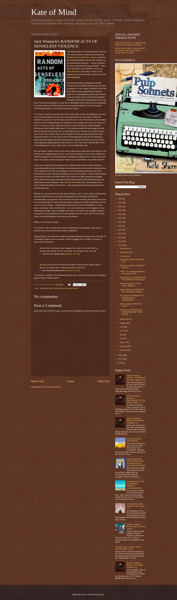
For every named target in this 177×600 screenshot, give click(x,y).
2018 (120, 226)
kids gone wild (72, 288)
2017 (120, 230)
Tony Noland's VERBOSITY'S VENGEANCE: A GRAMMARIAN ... (131, 298)
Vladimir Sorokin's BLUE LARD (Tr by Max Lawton (136, 526)
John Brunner (69, 182)
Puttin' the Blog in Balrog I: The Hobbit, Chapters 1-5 (135, 565)
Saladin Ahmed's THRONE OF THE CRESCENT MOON (132, 291)
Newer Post (37, 381)
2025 (120, 203)
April (122, 338)
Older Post (103, 381)
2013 (120, 245)
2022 (120, 214)
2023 (120, 210)
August (123, 323)
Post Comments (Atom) (51, 387)
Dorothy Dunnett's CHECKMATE (134, 440)
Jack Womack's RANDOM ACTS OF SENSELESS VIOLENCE (133, 278)
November (124, 252)
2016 (120, 234)
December (124, 248)
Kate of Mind (53, 12)
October (123, 256)
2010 (120, 363)
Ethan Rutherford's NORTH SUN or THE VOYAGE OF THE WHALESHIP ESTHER (136, 462)
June (122, 331)
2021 (120, 218)
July (122, 327)
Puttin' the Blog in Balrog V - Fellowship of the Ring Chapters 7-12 (136, 378)
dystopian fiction (46, 288)
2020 (120, 222)
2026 (120, 199)
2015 (120, 237)
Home (70, 381)
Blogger (101, 594)
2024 (120, 207)
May (122, 335)
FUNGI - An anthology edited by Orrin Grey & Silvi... (132, 272)
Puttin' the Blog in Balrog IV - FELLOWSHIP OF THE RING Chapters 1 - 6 (136, 399)
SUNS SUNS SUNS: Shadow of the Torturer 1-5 (136, 506)
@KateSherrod (46, 248)
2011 (120, 359)
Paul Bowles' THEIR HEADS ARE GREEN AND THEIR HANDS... (131, 312)
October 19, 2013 (72, 254)
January (123, 350)
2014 (120, 241)
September (124, 319)
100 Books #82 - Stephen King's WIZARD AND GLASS (128, 548)
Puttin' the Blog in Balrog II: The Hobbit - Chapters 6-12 (135, 420)
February (124, 346)
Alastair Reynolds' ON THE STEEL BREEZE (130, 285)
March (123, 342)
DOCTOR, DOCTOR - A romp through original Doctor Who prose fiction (130, 44)
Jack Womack (59, 288)
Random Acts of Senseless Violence (82, 57)
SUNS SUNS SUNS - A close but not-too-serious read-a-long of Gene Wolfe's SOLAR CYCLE (130, 50)
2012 (120, 355)
